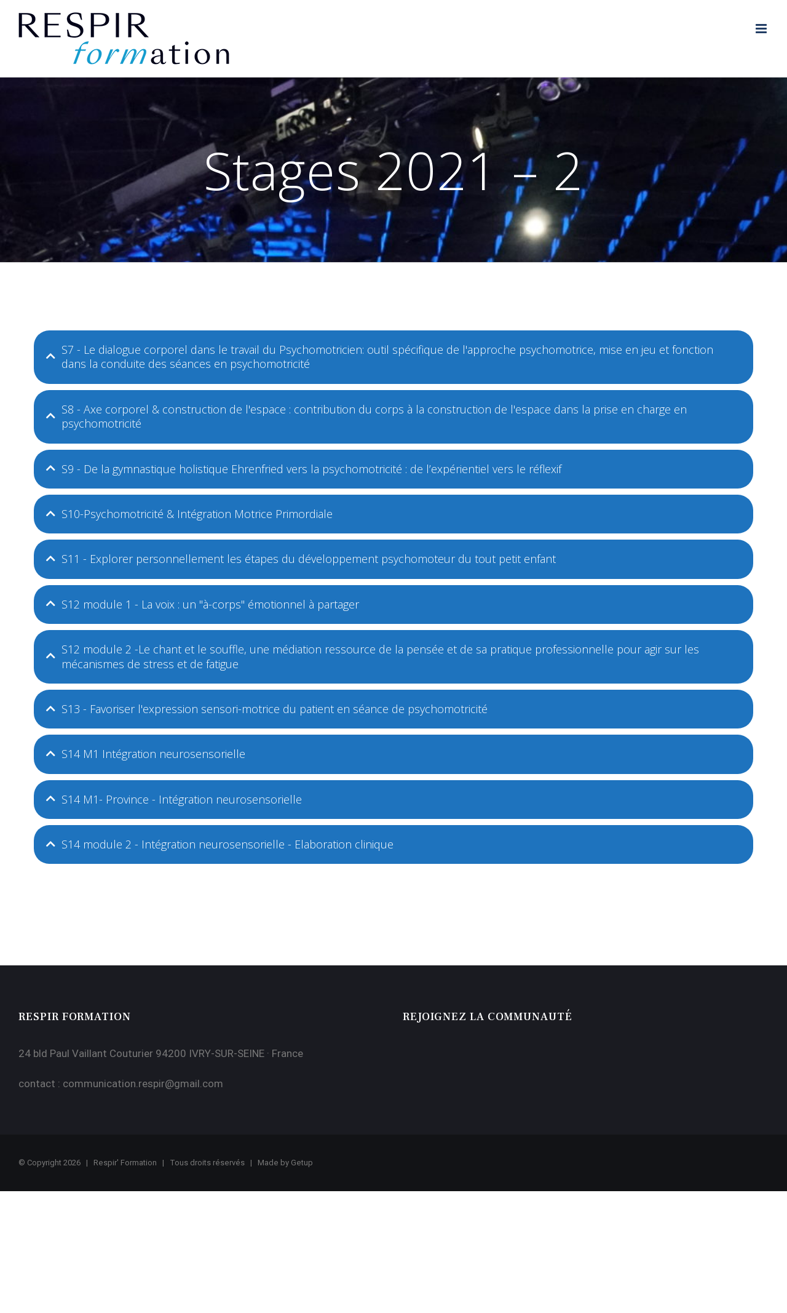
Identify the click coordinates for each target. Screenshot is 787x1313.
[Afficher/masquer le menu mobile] (762, 28)
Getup (302, 1162)
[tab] (393, 357)
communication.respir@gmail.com (143, 1083)
